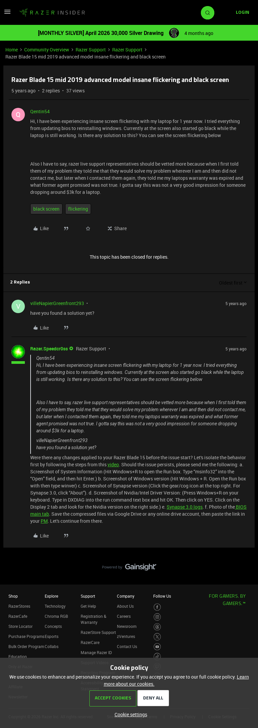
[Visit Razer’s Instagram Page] (157, 617)
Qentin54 (40, 111)
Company (125, 596)
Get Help (88, 606)
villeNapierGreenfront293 (57, 303)
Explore (51, 596)
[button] (7, 14)
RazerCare (90, 642)
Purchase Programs (26, 636)
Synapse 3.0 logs (185, 507)
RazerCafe (17, 616)
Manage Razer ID (96, 652)
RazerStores (19, 606)
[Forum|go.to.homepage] (52, 12)
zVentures (126, 636)
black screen (46, 209)
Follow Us (162, 596)
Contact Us (127, 646)
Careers (124, 616)
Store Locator (20, 626)
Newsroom (126, 626)
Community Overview (46, 49)
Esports (51, 636)
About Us (125, 606)
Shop (13, 596)
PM (44, 521)
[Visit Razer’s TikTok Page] (157, 656)
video (113, 464)
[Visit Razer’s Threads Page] (157, 627)
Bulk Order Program (26, 646)
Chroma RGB (56, 616)
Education (17, 656)
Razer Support (91, 49)
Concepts (53, 626)
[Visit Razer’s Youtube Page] (157, 647)
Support (88, 596)
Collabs (51, 646)
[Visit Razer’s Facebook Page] (157, 607)
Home (11, 49)
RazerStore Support (98, 632)
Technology (55, 606)
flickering (78, 209)
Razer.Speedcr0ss (49, 348)
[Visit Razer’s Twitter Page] (157, 637)
